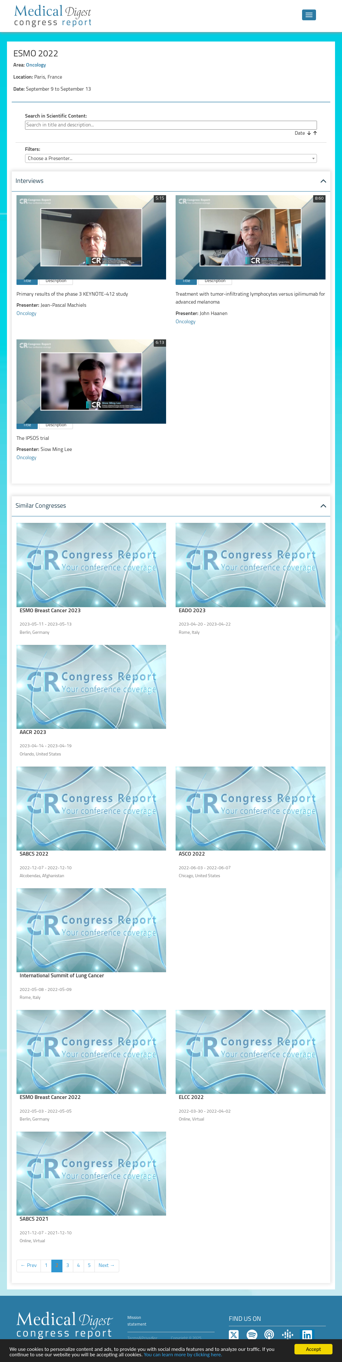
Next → (107, 1265)
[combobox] (171, 158)
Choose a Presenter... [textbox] (50, 158)
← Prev (29, 1265)
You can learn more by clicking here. (183, 1355)
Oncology (36, 65)
